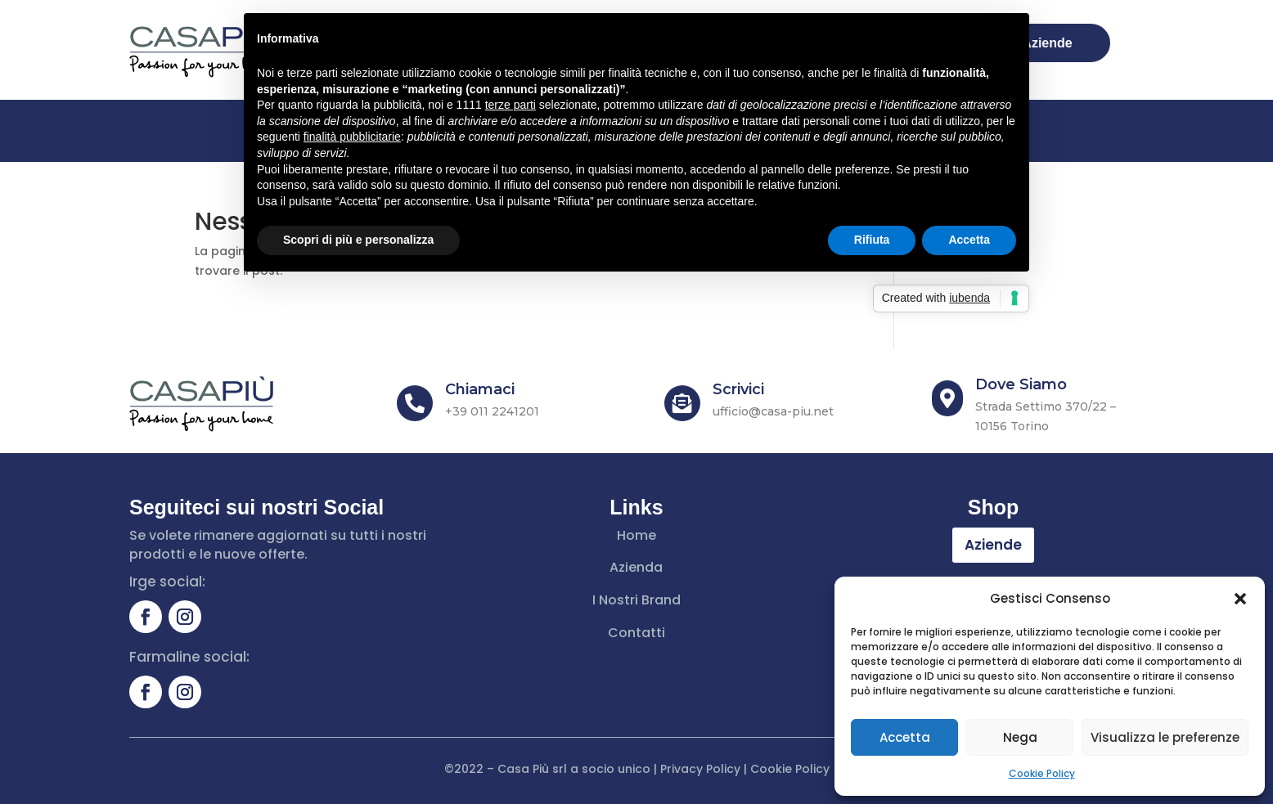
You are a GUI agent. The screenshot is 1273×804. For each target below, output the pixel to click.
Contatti (636, 632)
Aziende (993, 545)
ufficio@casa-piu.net (773, 411)
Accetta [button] (969, 239)
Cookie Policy (1042, 773)
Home (636, 535)
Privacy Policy (700, 769)
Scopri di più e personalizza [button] (358, 239)
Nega (1020, 737)
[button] (1240, 599)
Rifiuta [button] (872, 239)
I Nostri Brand (636, 600)
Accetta (904, 737)
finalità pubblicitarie (352, 136)
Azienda (636, 567)
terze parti (510, 104)
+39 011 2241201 (492, 411)
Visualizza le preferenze (1165, 737)
